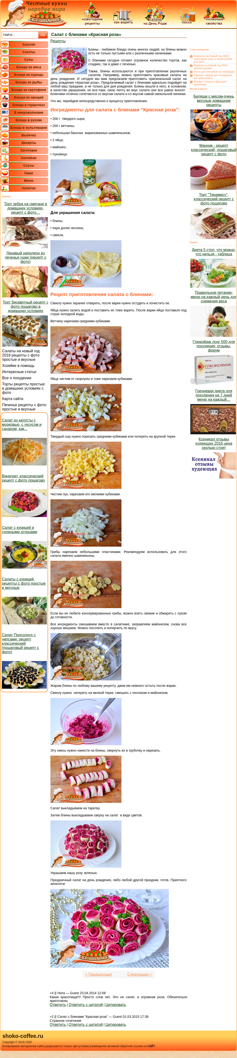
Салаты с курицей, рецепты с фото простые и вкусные (23, 583)
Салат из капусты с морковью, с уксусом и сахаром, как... (22, 424)
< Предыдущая (98, 974)
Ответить (58, 1005)
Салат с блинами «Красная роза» (86, 34)
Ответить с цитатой (86, 1005)
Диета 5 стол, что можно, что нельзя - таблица (214, 252)
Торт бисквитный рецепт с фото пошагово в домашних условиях (25, 306)
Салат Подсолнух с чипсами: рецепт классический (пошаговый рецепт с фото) (20, 643)
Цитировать (115, 1005)
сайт (151, 1046)
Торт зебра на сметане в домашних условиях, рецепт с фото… (25, 208)
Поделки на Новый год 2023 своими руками (210, 67)
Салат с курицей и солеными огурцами (19, 530)
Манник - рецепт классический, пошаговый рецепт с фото (214, 150)
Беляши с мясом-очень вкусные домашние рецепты (213, 100)
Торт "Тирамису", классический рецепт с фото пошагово (214, 199)
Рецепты (58, 41)
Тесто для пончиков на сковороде (214, 71)
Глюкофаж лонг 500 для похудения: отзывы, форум (214, 346)
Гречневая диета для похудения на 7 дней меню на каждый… (213, 395)
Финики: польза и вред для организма (210, 83)
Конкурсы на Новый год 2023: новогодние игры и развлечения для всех (213, 59)
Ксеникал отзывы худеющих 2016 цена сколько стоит (213, 443)
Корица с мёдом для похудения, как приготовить (213, 76)
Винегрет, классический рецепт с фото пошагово (23, 478)
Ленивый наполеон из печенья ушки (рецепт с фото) (25, 257)
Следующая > (139, 974)
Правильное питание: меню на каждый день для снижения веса (214, 297)
